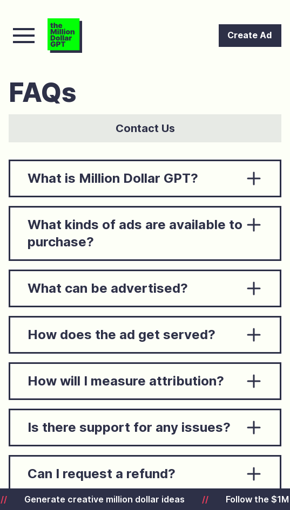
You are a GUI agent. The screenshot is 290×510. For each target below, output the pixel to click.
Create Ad (249, 35)
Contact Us (145, 128)
